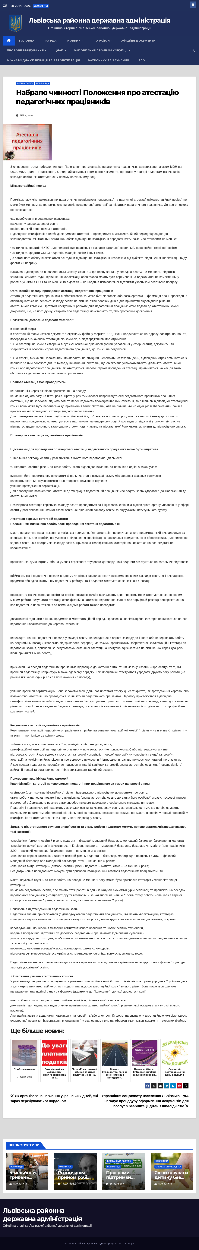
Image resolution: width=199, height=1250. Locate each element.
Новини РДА (42, 83)
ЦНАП (59, 50)
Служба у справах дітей (168, 1167)
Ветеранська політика (119, 1161)
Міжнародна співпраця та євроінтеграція (43, 60)
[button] (193, 50)
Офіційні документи (138, 40)
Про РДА (50, 40)
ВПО (141, 60)
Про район (101, 40)
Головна (26, 40)
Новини (74, 40)
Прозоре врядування (26, 50)
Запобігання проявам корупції (101, 50)
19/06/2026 (20, 1184)
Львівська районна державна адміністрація (100, 20)
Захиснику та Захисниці (109, 60)
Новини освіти (25, 83)
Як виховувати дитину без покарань (171, 1177)
